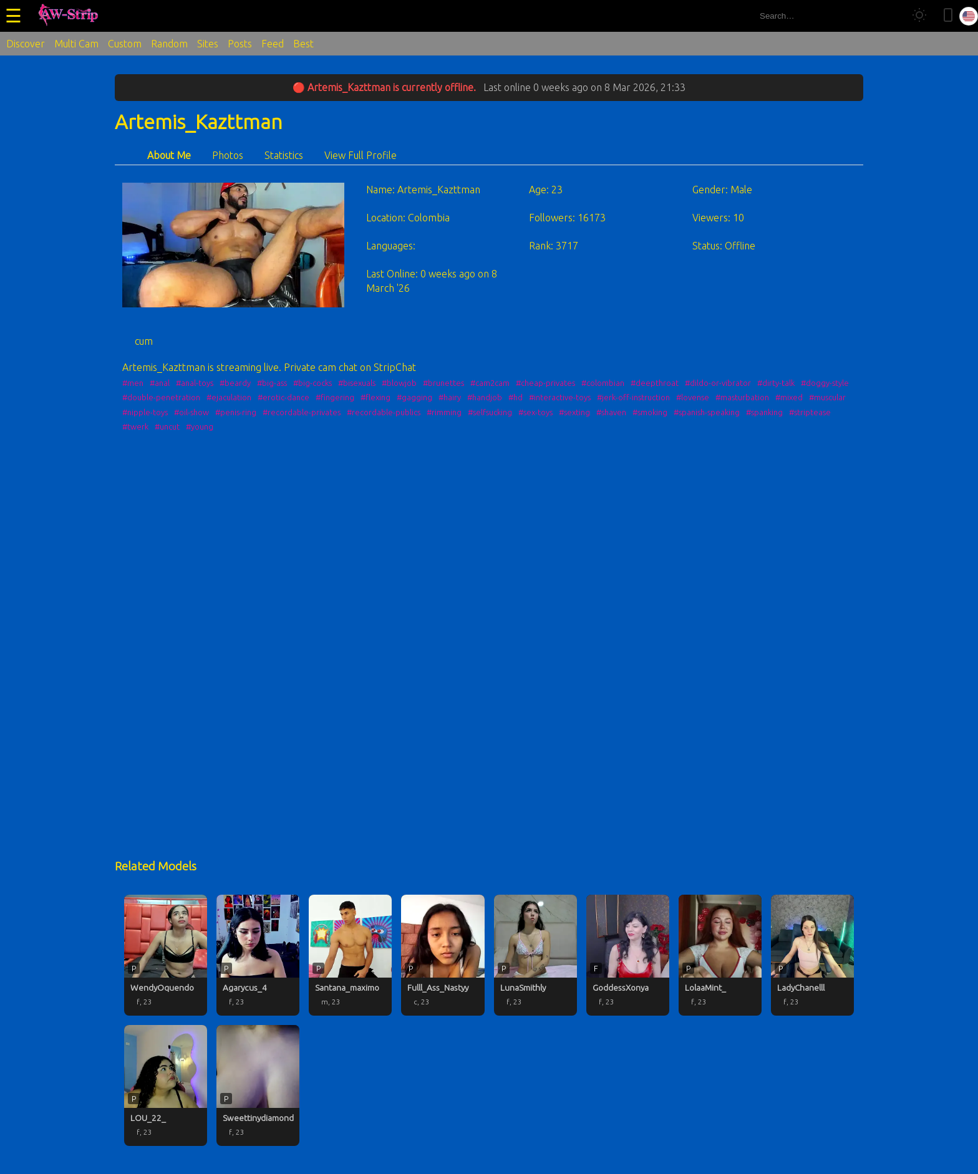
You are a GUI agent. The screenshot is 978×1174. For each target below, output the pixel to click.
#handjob (484, 397)
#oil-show (191, 412)
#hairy (449, 397)
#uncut (167, 426)
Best (303, 43)
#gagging (414, 397)
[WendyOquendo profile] (165, 955)
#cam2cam (490, 382)
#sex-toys (535, 412)
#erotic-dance (283, 397)
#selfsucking (490, 412)
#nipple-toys (145, 412)
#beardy (235, 382)
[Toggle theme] (919, 16)
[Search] (890, 16)
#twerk (135, 426)
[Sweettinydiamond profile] (257, 1085)
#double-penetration (161, 397)
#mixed (789, 397)
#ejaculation (228, 397)
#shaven (611, 412)
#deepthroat (655, 382)
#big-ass (272, 382)
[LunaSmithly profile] (535, 955)
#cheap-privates (545, 382)
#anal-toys (194, 382)
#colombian (602, 382)
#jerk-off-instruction (633, 397)
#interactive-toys (560, 397)
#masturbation (742, 397)
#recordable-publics (383, 412)
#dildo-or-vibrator (718, 382)
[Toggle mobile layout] (948, 16)
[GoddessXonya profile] (627, 955)
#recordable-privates (302, 412)
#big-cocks (312, 382)
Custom (125, 43)
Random (169, 43)
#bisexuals (356, 382)
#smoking (649, 412)
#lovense (692, 397)
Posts (240, 43)
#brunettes (443, 382)
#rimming (444, 412)
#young (199, 426)
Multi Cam (76, 43)
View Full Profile (360, 155)
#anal (160, 382)
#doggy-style (825, 382)
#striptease (810, 412)
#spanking (764, 412)
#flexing (375, 397)
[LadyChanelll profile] (812, 955)
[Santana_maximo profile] (350, 955)
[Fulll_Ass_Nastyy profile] (442, 955)
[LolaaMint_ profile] (720, 955)
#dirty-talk (776, 382)
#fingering (335, 397)
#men (132, 382)
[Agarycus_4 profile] (257, 955)
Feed (272, 43)
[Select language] (968, 16)
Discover (25, 43)
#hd (515, 397)
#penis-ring (235, 412)
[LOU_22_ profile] (165, 1085)
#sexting (574, 412)
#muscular (827, 397)
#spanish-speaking (707, 412)
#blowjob (399, 382)
